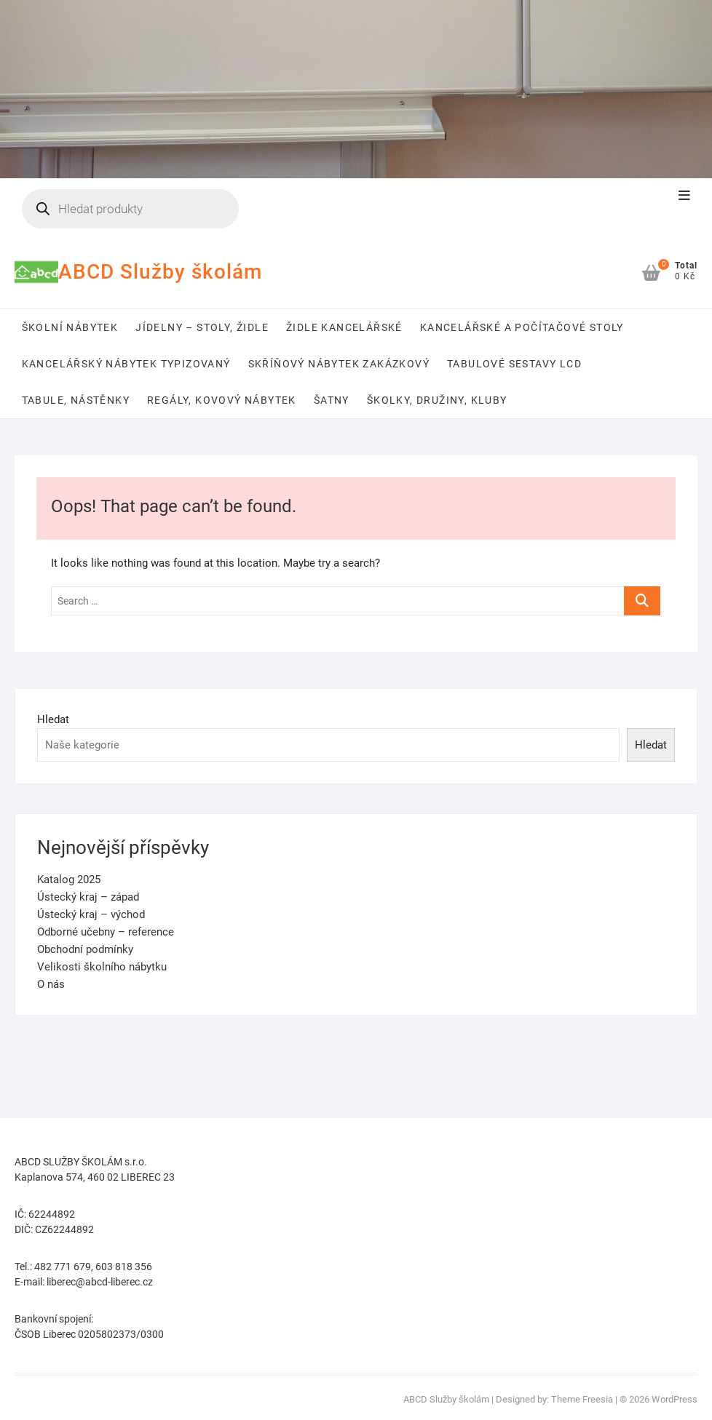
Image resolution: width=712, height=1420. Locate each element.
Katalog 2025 (68, 879)
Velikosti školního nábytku (102, 966)
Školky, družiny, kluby (437, 400)
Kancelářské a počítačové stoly (522, 327)
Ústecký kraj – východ (91, 914)
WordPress (674, 1399)
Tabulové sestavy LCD (514, 364)
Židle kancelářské (344, 327)
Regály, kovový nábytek (221, 400)
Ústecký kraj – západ (88, 897)
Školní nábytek (70, 327)
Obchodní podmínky (85, 949)
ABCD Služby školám (160, 272)
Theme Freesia (582, 1399)
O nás (51, 984)
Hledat (53, 719)
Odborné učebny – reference (105, 931)
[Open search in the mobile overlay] (130, 209)
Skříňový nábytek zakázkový (339, 364)
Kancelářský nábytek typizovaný (126, 364)
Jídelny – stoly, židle (202, 327)
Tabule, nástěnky (76, 400)
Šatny (331, 400)
